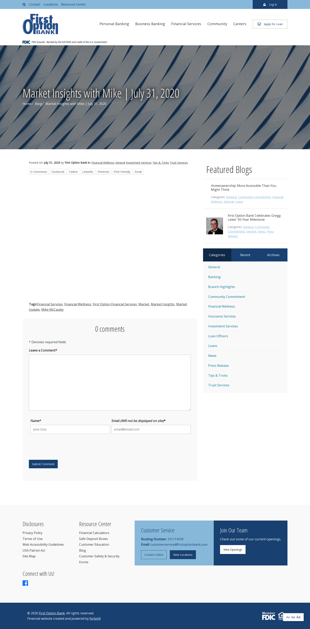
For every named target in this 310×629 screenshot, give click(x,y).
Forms (83, 562)
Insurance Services (222, 316)
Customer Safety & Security (99, 556)
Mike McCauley (52, 309)
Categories (217, 255)
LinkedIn (87, 172)
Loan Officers (218, 336)
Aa (288, 617)
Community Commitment (254, 197)
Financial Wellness (102, 162)
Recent (245, 255)
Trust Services (179, 162)
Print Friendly (122, 172)
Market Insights (163, 304)
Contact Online (153, 555)
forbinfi (95, 618)
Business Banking (150, 23)
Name (35, 421)
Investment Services (139, 162)
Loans (239, 201)
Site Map (29, 556)
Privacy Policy (32, 533)
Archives (273, 255)
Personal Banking (114, 23)
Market (143, 304)
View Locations (183, 555)
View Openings (232, 549)
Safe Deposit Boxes (93, 539)
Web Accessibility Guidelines (43, 544)
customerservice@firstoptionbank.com (178, 544)
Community (217, 23)
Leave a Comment (43, 350)
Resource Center (73, 4)
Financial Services (186, 23)
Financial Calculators (94, 533)
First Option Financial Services (115, 304)
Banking (231, 197)
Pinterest (103, 172)
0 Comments (38, 172)
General (120, 162)
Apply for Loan (270, 24)
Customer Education (94, 544)
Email (138, 172)
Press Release (218, 365)
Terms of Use (33, 539)
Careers (239, 23)
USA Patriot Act (34, 550)
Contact (34, 4)
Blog (38, 104)
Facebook (58, 172)
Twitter (73, 172)
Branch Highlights (221, 287)
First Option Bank (52, 613)
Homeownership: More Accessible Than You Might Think (243, 187)
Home (27, 104)
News (261, 231)
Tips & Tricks (160, 162)
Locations (50, 4)
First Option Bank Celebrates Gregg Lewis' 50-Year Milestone (254, 217)
